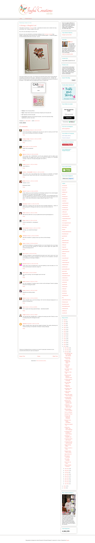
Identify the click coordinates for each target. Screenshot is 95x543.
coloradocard (65, 214)
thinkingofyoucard (66, 306)
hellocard (64, 244)
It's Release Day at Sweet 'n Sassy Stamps (68, 432)
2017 (65, 336)
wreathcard (64, 313)
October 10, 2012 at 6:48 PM (35, 138)
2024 (65, 323)
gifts (63, 238)
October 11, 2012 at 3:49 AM (31, 164)
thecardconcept (65, 304)
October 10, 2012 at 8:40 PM (32, 154)
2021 (65, 329)
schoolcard (64, 282)
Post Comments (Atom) (41, 360)
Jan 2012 (67, 483)
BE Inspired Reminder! (67, 456)
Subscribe (68, 117)
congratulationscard (66, 218)
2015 (65, 340)
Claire (24, 220)
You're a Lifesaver (68, 412)
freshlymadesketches (66, 231)
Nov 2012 (67, 349)
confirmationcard (65, 216)
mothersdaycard (65, 262)
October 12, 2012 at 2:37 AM (34, 228)
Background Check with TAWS (67, 361)
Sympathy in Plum (68, 414)
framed (63, 229)
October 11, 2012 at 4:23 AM (38, 172)
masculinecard (65, 258)
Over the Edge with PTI (68, 383)
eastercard (64, 220)
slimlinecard (64, 286)
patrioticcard (64, 266)
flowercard (64, 227)
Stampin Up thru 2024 (66, 34)
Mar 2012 (67, 479)
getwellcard (64, 236)
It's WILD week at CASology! (68, 380)
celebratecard (65, 205)
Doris (24, 146)
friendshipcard (65, 233)
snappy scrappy (26, 138)
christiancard (65, 207)
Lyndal (24, 164)
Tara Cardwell (25, 228)
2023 (65, 325)
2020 (65, 331)
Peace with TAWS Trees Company (68, 395)
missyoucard (65, 260)
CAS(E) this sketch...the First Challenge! (68, 428)
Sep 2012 (67, 468)
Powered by (69, 121)
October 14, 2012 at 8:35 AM (31, 298)
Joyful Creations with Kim (66, 135)
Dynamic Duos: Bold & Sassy (68, 451)
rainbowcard (64, 277)
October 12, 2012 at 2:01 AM (31, 220)
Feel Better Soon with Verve (68, 389)
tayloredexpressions (66, 299)
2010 (65, 487)
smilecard (64, 288)
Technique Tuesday (48, 34)
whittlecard (64, 310)
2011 (65, 486)
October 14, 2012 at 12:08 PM (31, 307)
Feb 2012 (67, 481)
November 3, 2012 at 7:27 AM (33, 323)
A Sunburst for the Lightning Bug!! (68, 442)
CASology (31, 27)
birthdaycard (64, 196)
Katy (24, 253)
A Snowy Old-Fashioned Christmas (67, 417)
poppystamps (65, 273)
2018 (65, 335)
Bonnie (24, 298)
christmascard (65, 209)
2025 (65, 321)
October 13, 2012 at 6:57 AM (30, 253)
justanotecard (65, 249)
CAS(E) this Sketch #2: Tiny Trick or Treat (68, 406)
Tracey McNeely (26, 130)
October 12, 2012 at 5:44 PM (33, 235)
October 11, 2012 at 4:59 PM (32, 191)
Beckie (24, 181)
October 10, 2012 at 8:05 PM (31, 146)
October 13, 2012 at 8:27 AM (32, 263)
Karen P (24, 191)
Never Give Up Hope (68, 462)
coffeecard (64, 211)
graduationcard (65, 240)
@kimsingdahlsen (66, 128)
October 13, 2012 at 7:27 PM (31, 281)
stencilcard (64, 293)
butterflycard (64, 198)
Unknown (25, 235)
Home (21, 18)
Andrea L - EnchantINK (27, 172)
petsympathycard (65, 269)
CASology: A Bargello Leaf (68, 436)
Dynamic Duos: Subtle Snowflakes (68, 421)
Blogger (67, 540)
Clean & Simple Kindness (68, 466)
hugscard (64, 247)
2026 (65, 319)
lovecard (64, 255)
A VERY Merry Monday (68, 392)
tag (62, 297)
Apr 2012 (67, 478)
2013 (65, 344)
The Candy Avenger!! (67, 459)
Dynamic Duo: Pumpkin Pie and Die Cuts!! (68, 402)
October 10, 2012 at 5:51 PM (35, 130)
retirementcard (65, 280)
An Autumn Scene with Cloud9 (68, 439)
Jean (24, 307)
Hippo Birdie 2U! (68, 454)
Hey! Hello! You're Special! (68, 369)
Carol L (24, 243)
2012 (65, 346)
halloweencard (65, 242)
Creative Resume (28, 18)
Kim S (25, 120)
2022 (65, 327)
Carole (24, 290)
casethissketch (65, 203)
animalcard (64, 185)
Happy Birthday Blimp (68, 445)
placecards (64, 271)
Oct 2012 (67, 351)
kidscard (64, 253)
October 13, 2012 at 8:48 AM (30, 272)
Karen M (24, 263)
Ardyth (24, 314)
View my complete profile (67, 54)
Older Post (55, 356)
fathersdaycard (65, 225)
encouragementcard (66, 222)
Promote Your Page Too (66, 137)
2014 (65, 342)
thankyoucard (65, 302)
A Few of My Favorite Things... (67, 366)
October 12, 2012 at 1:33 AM (31, 212)
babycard (64, 189)
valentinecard (65, 308)
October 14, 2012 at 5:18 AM (31, 290)
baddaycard (64, 192)
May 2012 (67, 476)
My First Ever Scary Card (67, 358)
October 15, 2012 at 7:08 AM (31, 314)
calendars (64, 200)
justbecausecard (65, 251)
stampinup (64, 291)
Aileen (24, 212)
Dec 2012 (67, 348)
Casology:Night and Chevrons (68, 398)
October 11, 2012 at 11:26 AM (32, 181)
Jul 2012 (67, 472)
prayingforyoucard (66, 275)
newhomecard (65, 264)
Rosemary (25, 203)
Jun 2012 (67, 474)
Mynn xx (24, 154)
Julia (24, 272)
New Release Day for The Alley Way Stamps (68, 354)
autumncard (37, 120)
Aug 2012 (67, 470)
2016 (65, 338)
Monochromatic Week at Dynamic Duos (68, 376)
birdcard (64, 194)
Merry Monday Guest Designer (68, 410)
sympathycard (65, 295)
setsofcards (64, 284)
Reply (24, 134)
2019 (65, 333)
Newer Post (22, 356)
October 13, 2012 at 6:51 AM (32, 243)
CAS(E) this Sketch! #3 (67, 386)
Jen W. (24, 281)
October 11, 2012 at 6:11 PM (33, 203)
